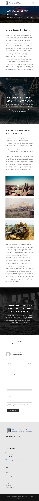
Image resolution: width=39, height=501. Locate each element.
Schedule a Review (9, 487)
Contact (7, 483)
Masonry (20, 17)
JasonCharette (11, 17)
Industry (28, 17)
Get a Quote (8, 485)
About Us (7, 472)
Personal (9, 481)
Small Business (10, 477)
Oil (31, 17)
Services (7, 474)
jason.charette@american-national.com (14, 460)
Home (6, 470)
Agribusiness (10, 479)
